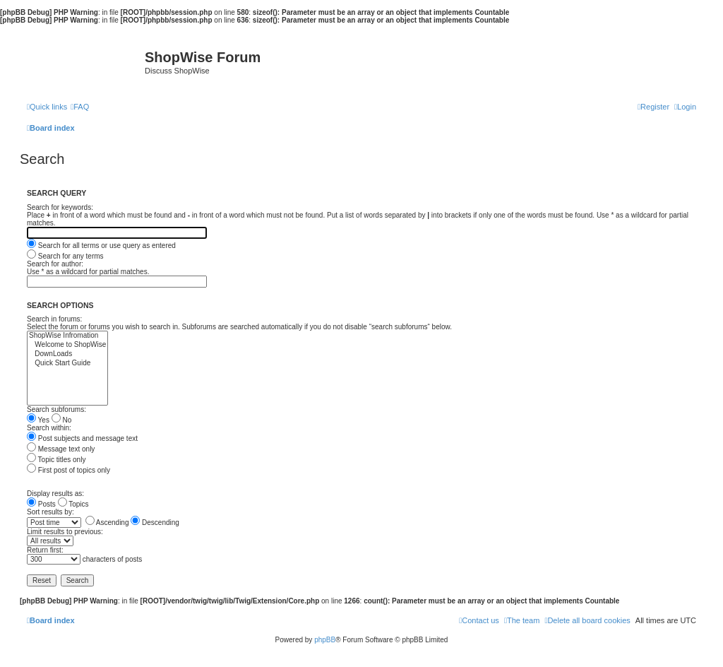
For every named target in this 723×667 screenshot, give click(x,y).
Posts (41, 504)
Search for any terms (65, 256)
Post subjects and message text (82, 438)
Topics (73, 504)
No (62, 420)
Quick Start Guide (67, 363)
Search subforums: (56, 409)
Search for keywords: (60, 207)
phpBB (324, 640)
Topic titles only (56, 460)
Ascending (107, 522)
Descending (155, 522)
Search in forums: (54, 319)
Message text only (61, 449)
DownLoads (67, 354)
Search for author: (55, 264)
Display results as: (55, 493)
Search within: (49, 428)
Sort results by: (50, 512)
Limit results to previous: (65, 532)
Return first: (45, 550)
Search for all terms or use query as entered (101, 245)
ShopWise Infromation (67, 336)
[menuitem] (80, 106)
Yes (38, 420)
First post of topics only (68, 470)
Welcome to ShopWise (67, 345)
